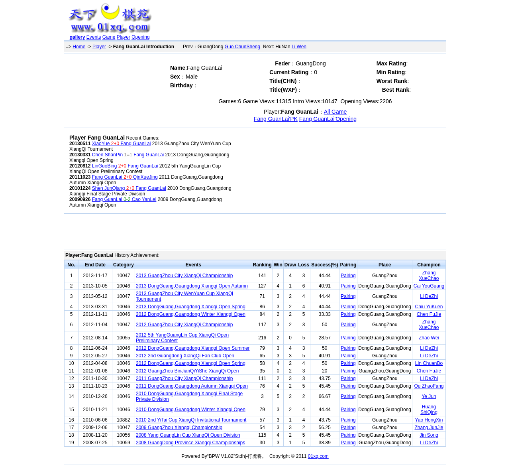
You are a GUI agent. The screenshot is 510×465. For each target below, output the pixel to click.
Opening (140, 37)
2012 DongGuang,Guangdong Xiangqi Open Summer (193, 348)
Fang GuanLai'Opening (328, 119)
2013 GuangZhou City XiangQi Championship (184, 275)
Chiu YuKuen (429, 306)
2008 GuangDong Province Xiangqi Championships (190, 442)
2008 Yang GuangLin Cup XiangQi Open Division (188, 435)
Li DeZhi (429, 296)
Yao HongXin (429, 420)
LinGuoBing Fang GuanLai (125, 166)
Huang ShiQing (428, 409)
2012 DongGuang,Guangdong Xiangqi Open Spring (190, 363)
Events (93, 37)
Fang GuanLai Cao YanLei (124, 199)
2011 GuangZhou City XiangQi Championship (184, 378)
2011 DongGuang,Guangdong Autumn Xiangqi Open (192, 386)
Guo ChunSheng (242, 46)
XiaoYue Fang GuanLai (121, 143)
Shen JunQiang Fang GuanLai (129, 188)
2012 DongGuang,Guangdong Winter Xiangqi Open (190, 314)
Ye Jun (429, 396)
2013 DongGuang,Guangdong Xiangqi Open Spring (190, 306)
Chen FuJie (429, 314)
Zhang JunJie (428, 427)
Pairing (348, 275)
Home (79, 46)
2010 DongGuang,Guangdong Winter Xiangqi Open (190, 409)
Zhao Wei (429, 338)
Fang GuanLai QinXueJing (125, 177)
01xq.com (318, 456)
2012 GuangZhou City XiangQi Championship (184, 324)
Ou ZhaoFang (428, 386)
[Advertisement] (300, 22)
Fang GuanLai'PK (276, 119)
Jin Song (429, 435)
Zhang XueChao (429, 275)
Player (123, 37)
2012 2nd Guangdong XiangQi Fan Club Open (185, 356)
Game (109, 37)
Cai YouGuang (429, 286)
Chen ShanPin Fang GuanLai (128, 155)
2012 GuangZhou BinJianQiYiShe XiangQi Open (187, 371)
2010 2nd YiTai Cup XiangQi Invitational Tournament (191, 420)
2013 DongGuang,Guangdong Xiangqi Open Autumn (192, 286)
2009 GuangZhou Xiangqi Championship (179, 427)
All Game (335, 111)
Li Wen (299, 46)
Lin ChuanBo (429, 363)
